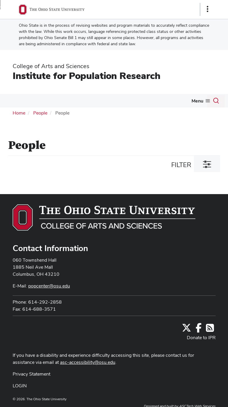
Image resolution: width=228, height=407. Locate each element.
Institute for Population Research (86, 76)
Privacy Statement (31, 374)
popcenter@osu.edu (49, 286)
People (40, 113)
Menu (197, 101)
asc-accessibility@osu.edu (87, 362)
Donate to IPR (201, 337)
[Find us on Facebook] (199, 330)
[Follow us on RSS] (210, 330)
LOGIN (20, 386)
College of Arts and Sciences (51, 66)
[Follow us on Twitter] (186, 330)
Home (19, 113)
